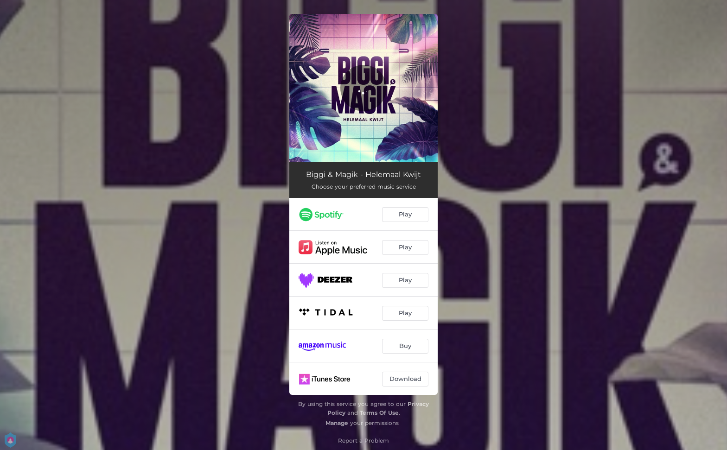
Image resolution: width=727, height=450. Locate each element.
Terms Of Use (379, 412)
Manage (336, 422)
